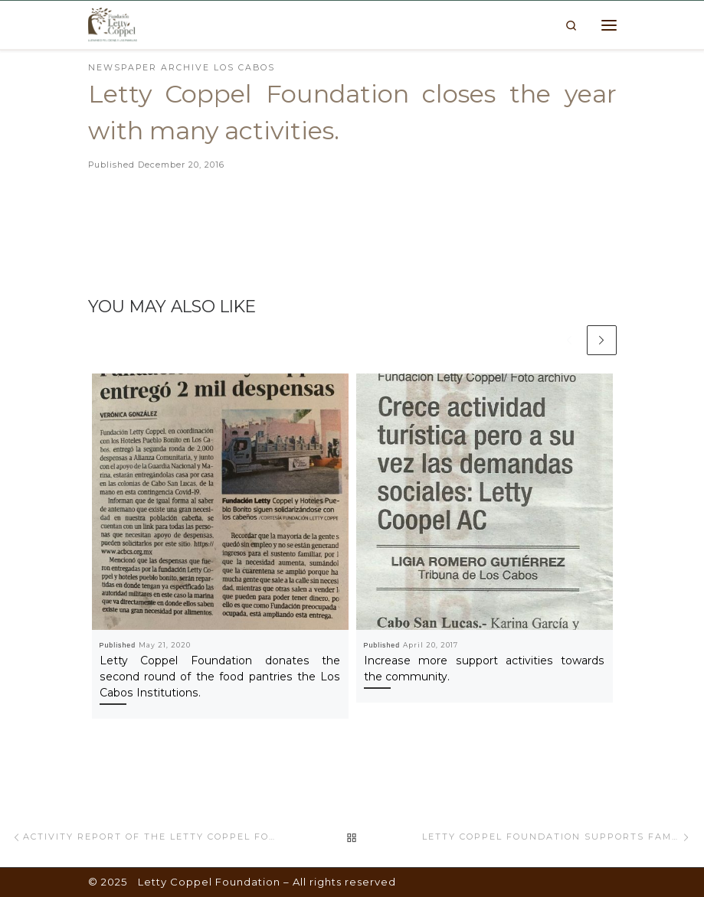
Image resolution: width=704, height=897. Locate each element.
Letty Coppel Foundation (209, 882)
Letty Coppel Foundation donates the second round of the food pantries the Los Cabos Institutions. (220, 677)
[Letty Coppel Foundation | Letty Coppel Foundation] (112, 24)
